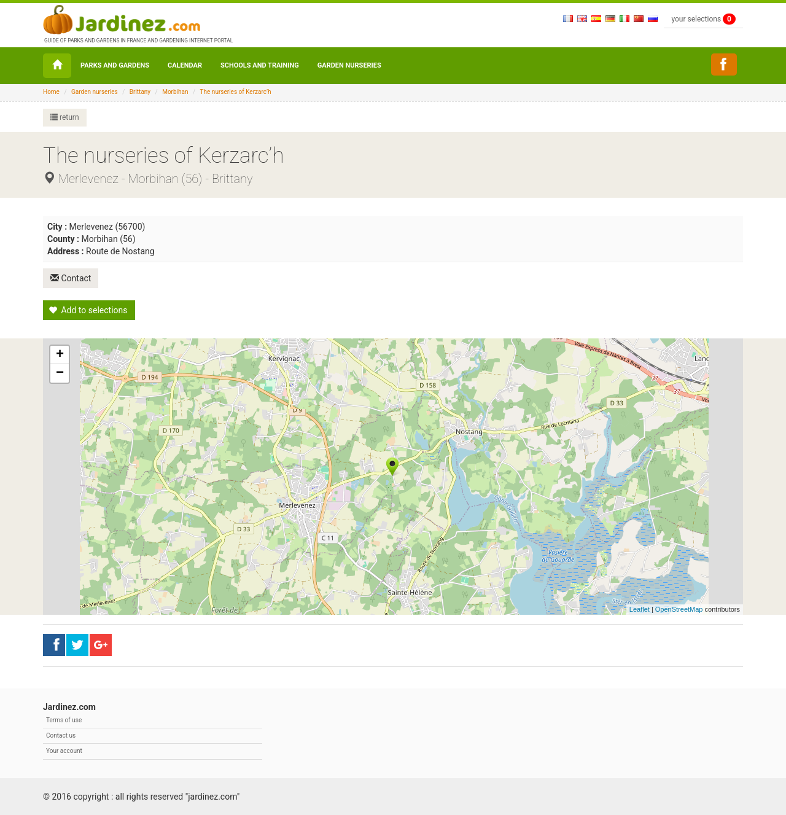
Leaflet (639, 609)
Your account (64, 750)
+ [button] (60, 355)
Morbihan (175, 91)
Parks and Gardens (114, 65)
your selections (703, 19)
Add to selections (88, 310)
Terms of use (64, 720)
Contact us (61, 735)
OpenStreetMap (679, 609)
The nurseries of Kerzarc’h (235, 91)
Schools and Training (259, 65)
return (64, 117)
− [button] (60, 373)
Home (51, 91)
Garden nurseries (349, 65)
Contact (70, 278)
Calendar (185, 65)
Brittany (140, 91)
